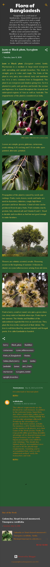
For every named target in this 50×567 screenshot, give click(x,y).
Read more (42, 545)
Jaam (25, 361)
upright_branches (10, 377)
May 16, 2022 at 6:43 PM (34, 388)
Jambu (32, 361)
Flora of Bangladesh (25, 8)
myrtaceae (8, 371)
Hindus (27, 355)
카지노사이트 (35, 416)
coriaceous (8, 350)
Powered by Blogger (25, 556)
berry (5, 345)
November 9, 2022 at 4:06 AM (25, 404)
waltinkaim (18, 401)
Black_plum (16, 345)
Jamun (16, 366)
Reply (15, 396)
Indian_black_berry (11, 361)
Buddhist (28, 345)
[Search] (46, 5)
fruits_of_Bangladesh (12, 355)
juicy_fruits (27, 366)
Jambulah (7, 366)
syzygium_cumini (23, 371)
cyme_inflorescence (24, 350)
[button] (46, 50)
